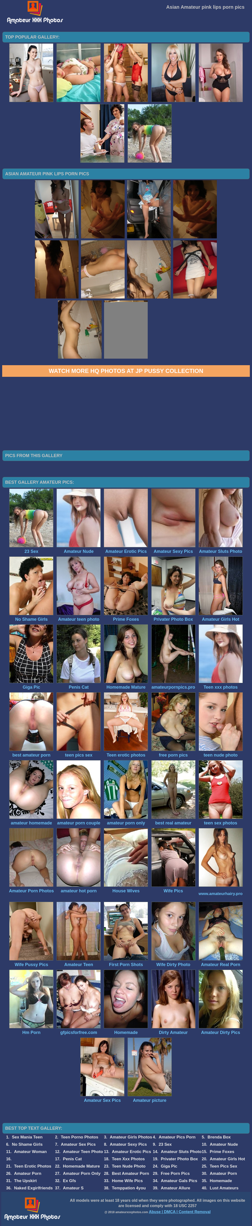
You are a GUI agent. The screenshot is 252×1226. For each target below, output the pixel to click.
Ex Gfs (69, 1180)
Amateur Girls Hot (227, 1159)
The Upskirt (25, 1180)
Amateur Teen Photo (83, 1151)
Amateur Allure (175, 1188)
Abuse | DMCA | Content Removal (180, 1212)
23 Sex (165, 1144)
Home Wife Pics (127, 1180)
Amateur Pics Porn (177, 1137)
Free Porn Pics (175, 1173)
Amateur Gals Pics (179, 1180)
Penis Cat (72, 1159)
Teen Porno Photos (79, 1137)
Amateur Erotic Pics (131, 1151)
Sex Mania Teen (27, 1137)
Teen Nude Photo (129, 1166)
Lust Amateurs (224, 1188)
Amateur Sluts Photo (181, 1151)
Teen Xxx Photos (128, 1159)
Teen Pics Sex (223, 1166)
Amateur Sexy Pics (128, 1144)
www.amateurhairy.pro (221, 893)
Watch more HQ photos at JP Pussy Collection (126, 371)
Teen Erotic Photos (32, 1166)
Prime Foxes (222, 1151)
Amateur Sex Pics (78, 1144)
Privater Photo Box (179, 1159)
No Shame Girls (27, 1144)
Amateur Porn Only (82, 1173)
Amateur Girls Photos (131, 1137)
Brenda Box (219, 1137)
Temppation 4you (129, 1188)
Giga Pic (169, 1166)
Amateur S (73, 1188)
